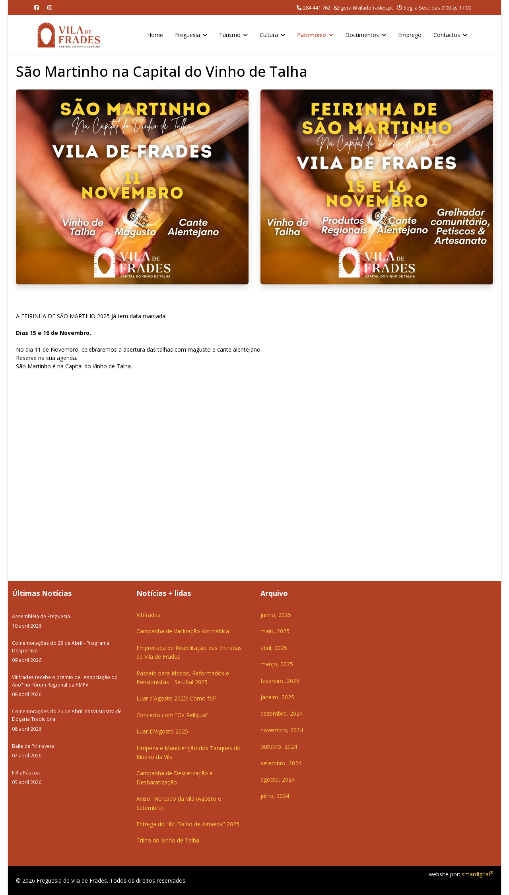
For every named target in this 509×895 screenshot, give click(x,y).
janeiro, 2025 (277, 697)
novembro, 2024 (281, 730)
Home (155, 35)
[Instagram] (49, 7)
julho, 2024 (274, 796)
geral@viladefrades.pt (367, 7)
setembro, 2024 (280, 763)
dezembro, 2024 (281, 713)
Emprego (410, 35)
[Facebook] (36, 7)
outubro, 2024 (278, 746)
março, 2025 (276, 664)
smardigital (477, 874)
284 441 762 (316, 7)
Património (311, 35)
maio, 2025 (274, 631)
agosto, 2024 (277, 779)
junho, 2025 (275, 615)
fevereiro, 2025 (279, 681)
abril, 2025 (273, 648)
